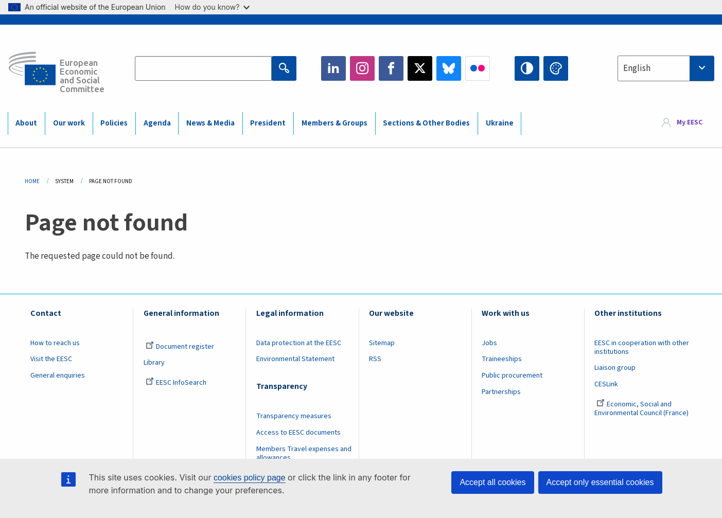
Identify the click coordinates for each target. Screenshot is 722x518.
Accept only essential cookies (600, 482)
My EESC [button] (689, 123)
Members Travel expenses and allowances (303, 453)
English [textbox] (636, 68)
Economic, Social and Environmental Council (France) (642, 408)
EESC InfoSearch (176, 383)
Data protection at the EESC (298, 343)
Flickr (477, 68)
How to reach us (55, 343)
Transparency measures (293, 416)
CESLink (606, 384)
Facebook (391, 68)
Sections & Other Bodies (426, 123)
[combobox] (666, 68)
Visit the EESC (51, 359)
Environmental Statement (295, 359)
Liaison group (615, 368)
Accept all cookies (492, 482)
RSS (375, 359)
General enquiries (57, 375)
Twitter (420, 68)
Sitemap (382, 343)
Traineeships (502, 359)
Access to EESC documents (298, 432)
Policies (114, 123)
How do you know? (212, 7)
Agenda (157, 123)
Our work (69, 123)
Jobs (489, 343)
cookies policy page (250, 477)
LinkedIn (333, 68)
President (268, 123)
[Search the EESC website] (203, 68)
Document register (180, 347)
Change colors (555, 68)
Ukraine (500, 123)
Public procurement (512, 375)
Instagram (362, 68)
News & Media (210, 123)
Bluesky (448, 68)
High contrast (527, 68)
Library (154, 363)
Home (32, 181)
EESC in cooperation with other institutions (641, 347)
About (26, 123)
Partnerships (501, 392)
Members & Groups (334, 123)
